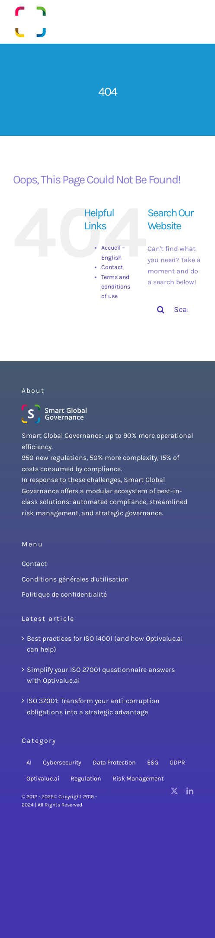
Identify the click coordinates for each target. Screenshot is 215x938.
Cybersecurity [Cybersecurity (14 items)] (62, 762)
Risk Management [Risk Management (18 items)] (138, 778)
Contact (112, 267)
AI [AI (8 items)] (29, 762)
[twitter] (174, 790)
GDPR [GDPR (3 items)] (177, 762)
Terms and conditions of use (115, 286)
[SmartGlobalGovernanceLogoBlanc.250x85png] (54, 408)
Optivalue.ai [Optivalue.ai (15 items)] (42, 778)
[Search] (160, 309)
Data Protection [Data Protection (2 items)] (114, 762)
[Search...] (175, 309)
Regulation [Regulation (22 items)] (86, 778)
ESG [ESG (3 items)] (152, 762)
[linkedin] (189, 790)
